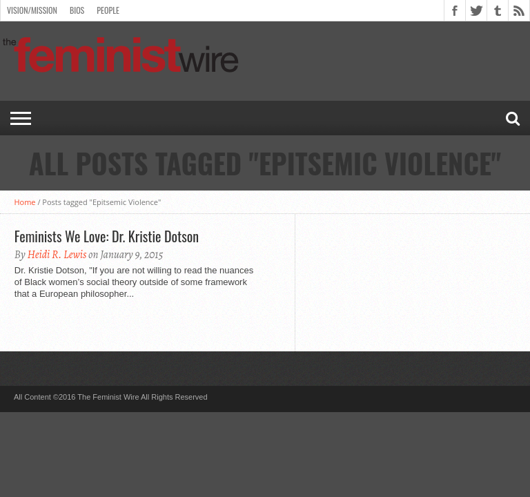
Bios (77, 10)
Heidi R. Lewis (56, 254)
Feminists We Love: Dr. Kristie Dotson (106, 236)
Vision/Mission (32, 10)
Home (24, 202)
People (108, 10)
